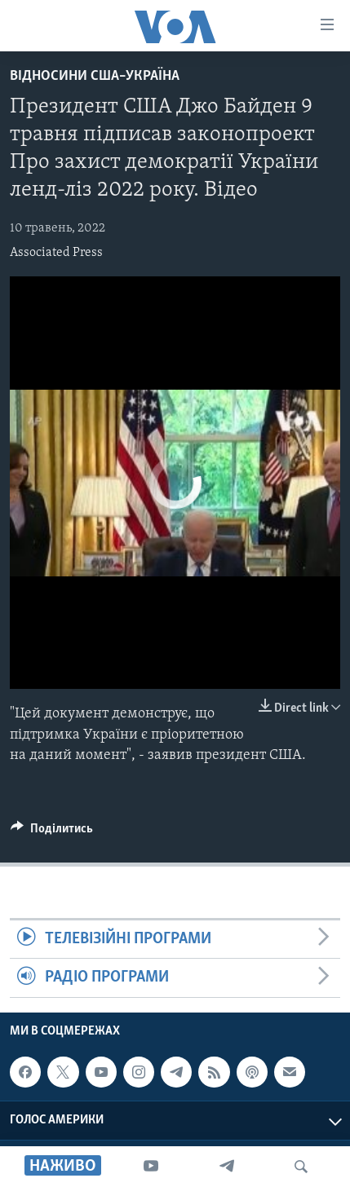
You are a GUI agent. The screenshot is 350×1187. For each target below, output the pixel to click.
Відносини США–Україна (94, 76)
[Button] (52, 832)
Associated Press (56, 252)
